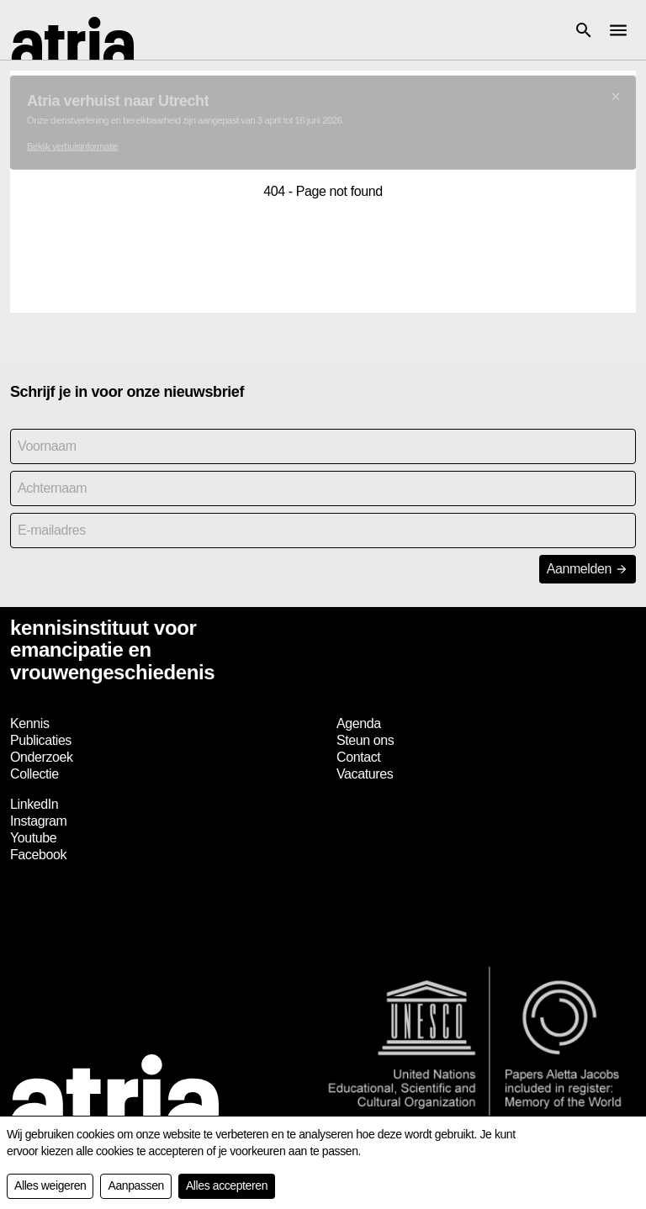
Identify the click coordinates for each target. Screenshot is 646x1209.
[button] (583, 30)
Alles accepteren (226, 1185)
